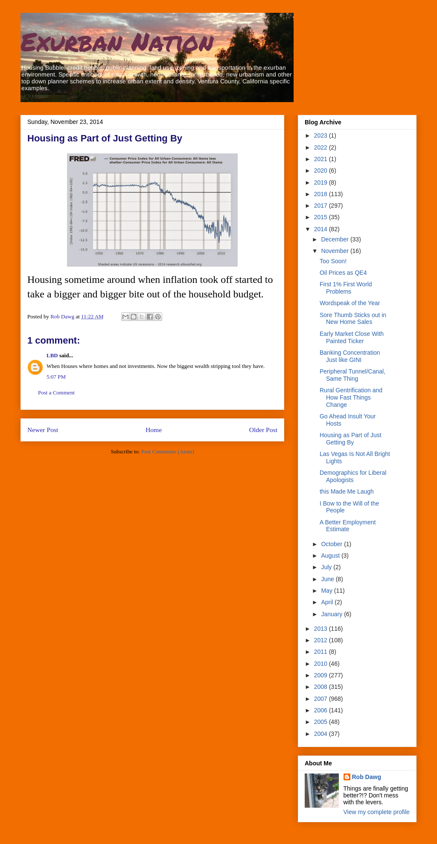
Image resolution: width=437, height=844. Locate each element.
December (335, 239)
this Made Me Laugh (347, 491)
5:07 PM (56, 376)
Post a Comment (56, 392)
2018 (321, 194)
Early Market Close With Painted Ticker (352, 337)
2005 (321, 721)
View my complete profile (377, 812)
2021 (321, 159)
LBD (52, 355)
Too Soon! (333, 261)
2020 (321, 170)
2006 (321, 710)
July (327, 567)
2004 (321, 733)
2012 (321, 640)
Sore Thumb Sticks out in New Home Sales (353, 319)
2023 (321, 135)
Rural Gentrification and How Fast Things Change (351, 397)
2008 (321, 686)
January (332, 614)
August (331, 555)
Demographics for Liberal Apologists (353, 476)
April (328, 602)
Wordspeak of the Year (350, 303)
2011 (321, 651)
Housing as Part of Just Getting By (351, 439)
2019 (321, 182)
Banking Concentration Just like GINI (350, 356)
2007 (321, 698)
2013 (321, 628)
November (335, 250)
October (332, 544)
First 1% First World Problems (346, 288)
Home (154, 429)
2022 (321, 147)
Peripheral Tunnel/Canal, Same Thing (352, 375)
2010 (321, 663)
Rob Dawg (366, 776)
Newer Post (42, 429)
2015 (321, 217)
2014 (321, 229)
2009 (321, 675)
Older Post (263, 429)
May (327, 590)
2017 (321, 205)
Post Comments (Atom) (167, 451)
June (328, 579)
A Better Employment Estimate (348, 526)
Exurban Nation (116, 41)
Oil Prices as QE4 (343, 272)
